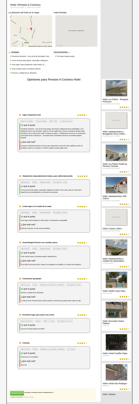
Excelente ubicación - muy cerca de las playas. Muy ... (31, 56)
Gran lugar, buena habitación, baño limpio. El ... (29, 64)
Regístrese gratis (17, 393)
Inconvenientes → (62, 52)
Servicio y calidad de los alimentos (24, 73)
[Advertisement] (46, 165)
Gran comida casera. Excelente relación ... (27, 69)
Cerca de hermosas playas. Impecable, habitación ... (31, 60)
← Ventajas (13, 52)
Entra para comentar (28, 397)
